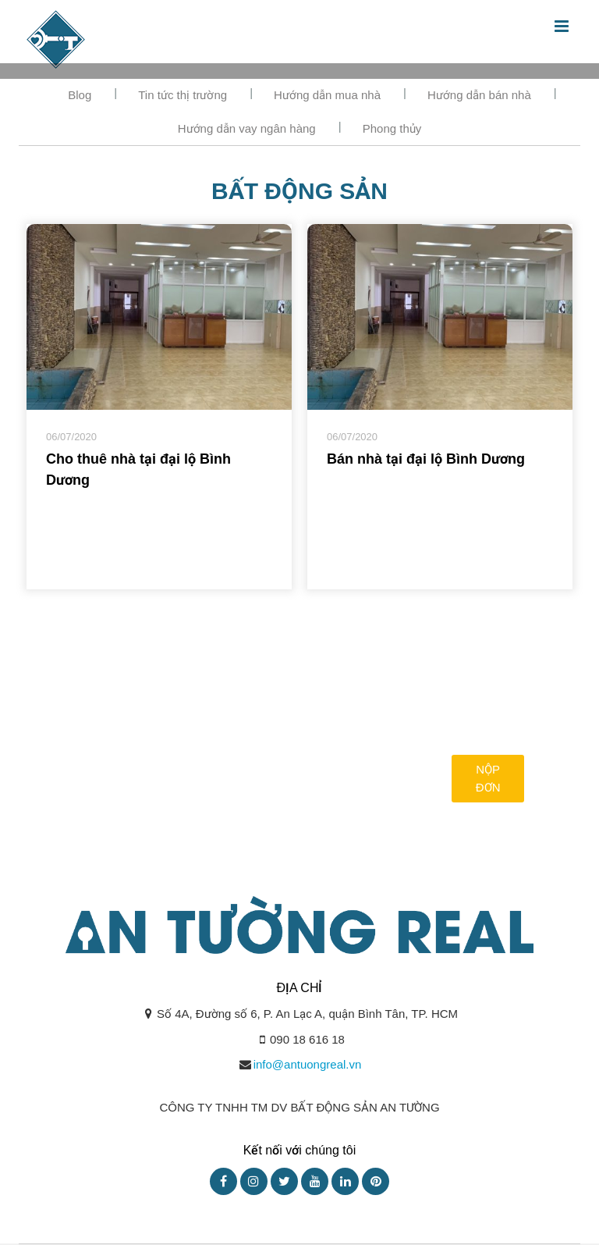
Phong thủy (392, 128)
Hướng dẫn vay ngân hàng (247, 128)
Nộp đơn (488, 778)
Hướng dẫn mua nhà (327, 94)
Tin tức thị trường (182, 94)
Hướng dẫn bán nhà (479, 94)
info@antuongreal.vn (307, 1064)
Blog (79, 94)
